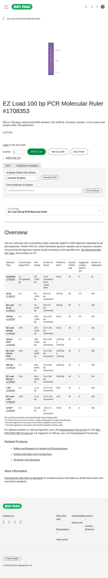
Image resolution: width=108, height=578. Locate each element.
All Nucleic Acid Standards (27, 460)
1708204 (10, 390)
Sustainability (78, 516)
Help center (62, 539)
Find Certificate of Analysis (19, 185)
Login (6, 145)
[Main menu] (6, 7)
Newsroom (77, 522)
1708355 (10, 402)
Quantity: (7, 152)
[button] (4, 19)
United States (12, 558)
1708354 (10, 382)
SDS (8, 166)
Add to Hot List (13, 158)
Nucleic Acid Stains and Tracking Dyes (33, 454)
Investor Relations (89, 528)
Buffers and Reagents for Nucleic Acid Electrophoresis (41, 448)
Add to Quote (58, 151)
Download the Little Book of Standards (24, 478)
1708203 (10, 367)
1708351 (10, 310)
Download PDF (50, 177)
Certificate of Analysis (27, 166)
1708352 (10, 333)
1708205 (10, 411)
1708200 (10, 279)
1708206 (10, 345)
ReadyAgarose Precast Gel (73, 430)
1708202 (10, 319)
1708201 (10, 296)
